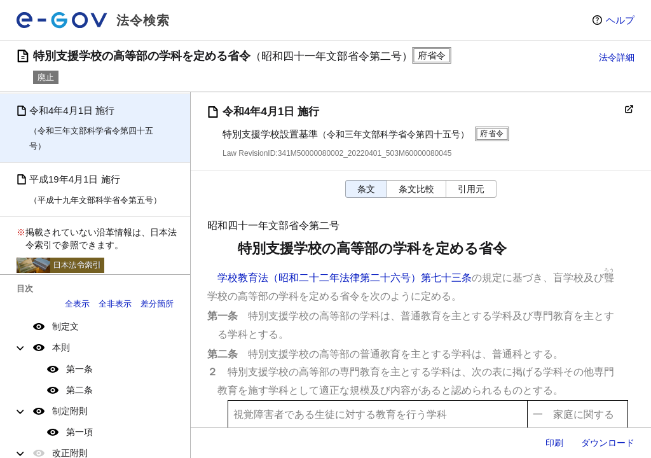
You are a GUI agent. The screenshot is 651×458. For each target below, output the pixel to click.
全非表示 (115, 304)
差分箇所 (157, 304)
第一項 (79, 432)
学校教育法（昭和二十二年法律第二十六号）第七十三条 (344, 277)
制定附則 (70, 411)
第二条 (79, 390)
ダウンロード (607, 443)
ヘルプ (620, 20)
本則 (61, 347)
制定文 (65, 326)
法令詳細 (616, 57)
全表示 (77, 304)
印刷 (554, 443)
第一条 (79, 369)
